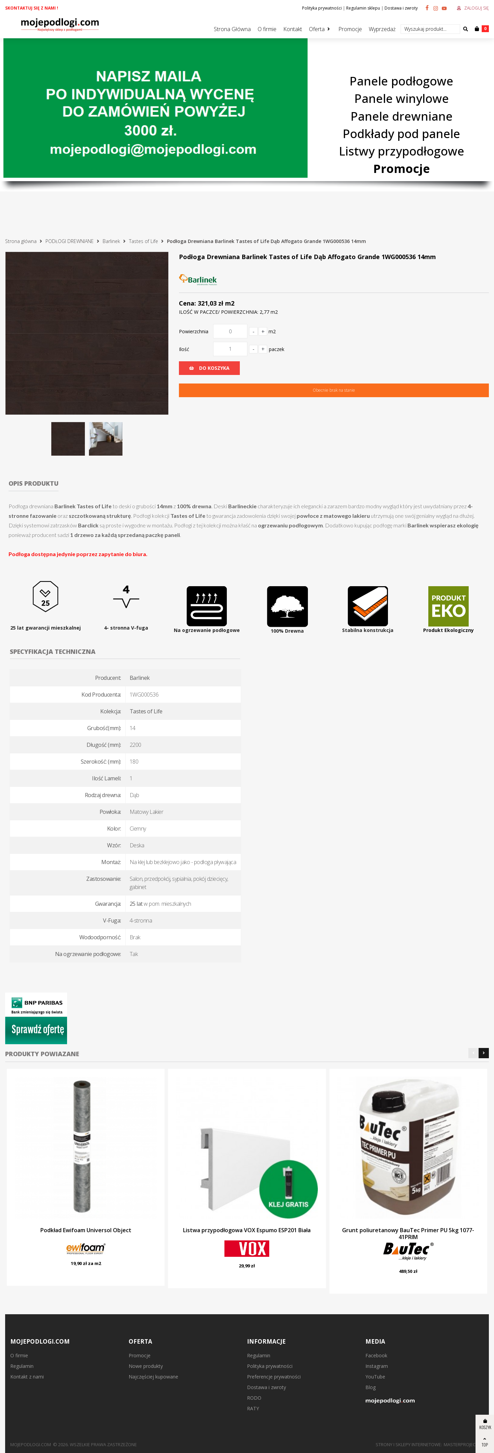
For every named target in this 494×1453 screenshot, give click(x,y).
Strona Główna (232, 29)
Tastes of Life (143, 241)
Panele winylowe (401, 99)
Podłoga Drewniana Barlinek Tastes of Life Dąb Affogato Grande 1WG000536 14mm (266, 241)
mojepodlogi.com (30, 1444)
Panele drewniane (402, 116)
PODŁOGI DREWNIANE (70, 241)
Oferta (317, 29)
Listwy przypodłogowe (401, 151)
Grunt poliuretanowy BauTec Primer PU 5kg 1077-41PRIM (408, 1233)
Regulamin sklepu (363, 8)
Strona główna (21, 241)
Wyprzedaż (382, 29)
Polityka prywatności (322, 8)
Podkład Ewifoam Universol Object (85, 1230)
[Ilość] (230, 349)
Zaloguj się (476, 8)
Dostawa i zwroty (401, 8)
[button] (473, 1053)
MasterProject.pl (464, 1444)
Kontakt (292, 29)
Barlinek (111, 241)
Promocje (350, 29)
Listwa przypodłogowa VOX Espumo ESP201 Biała (247, 1230)
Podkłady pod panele (401, 133)
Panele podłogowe (401, 81)
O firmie (267, 29)
